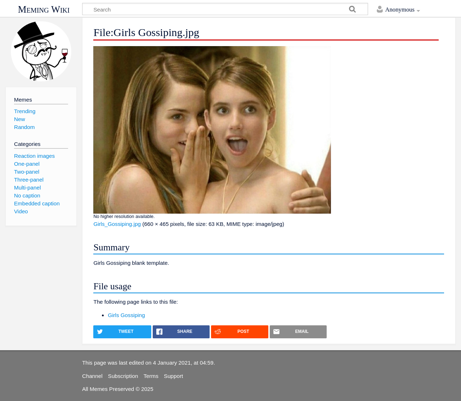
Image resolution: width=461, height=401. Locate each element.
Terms (151, 376)
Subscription (123, 376)
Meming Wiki (44, 9)
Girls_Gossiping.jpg (117, 224)
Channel (92, 376)
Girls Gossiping (126, 315)
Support (173, 376)
